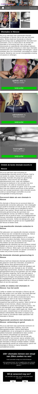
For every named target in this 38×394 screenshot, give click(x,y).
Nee (25, 381)
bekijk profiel (19, 88)
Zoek (8, 8)
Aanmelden (33, 8)
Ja (13, 381)
